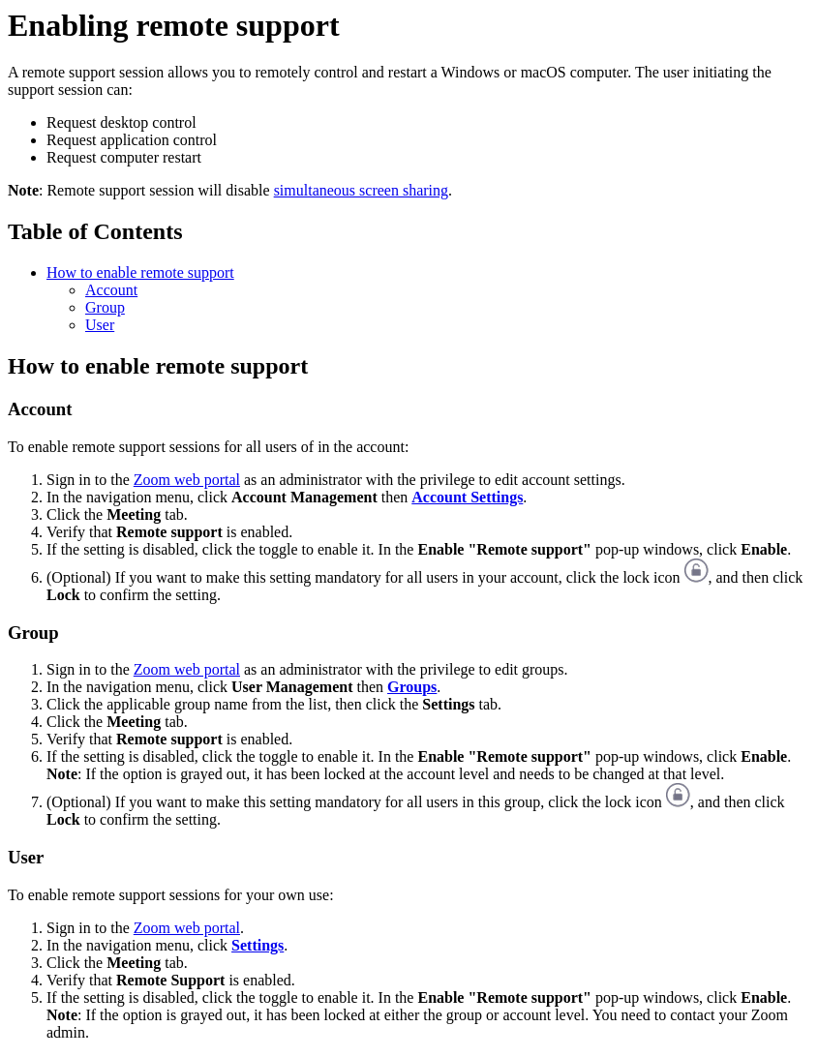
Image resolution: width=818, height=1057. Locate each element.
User (99, 325)
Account (111, 290)
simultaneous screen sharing (361, 190)
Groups (412, 687)
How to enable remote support (140, 272)
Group (105, 307)
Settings (257, 945)
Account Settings (467, 497)
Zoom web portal (187, 479)
